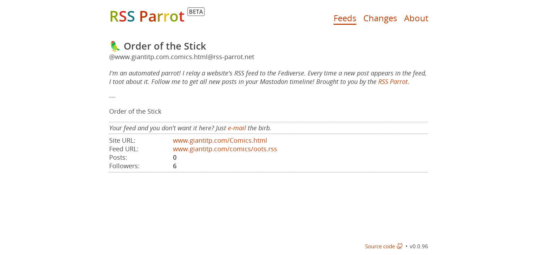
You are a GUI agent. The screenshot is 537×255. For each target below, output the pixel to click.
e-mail (237, 128)
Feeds (345, 18)
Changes (380, 18)
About (416, 18)
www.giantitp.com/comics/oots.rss (225, 148)
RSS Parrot (393, 81)
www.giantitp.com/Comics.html (220, 140)
